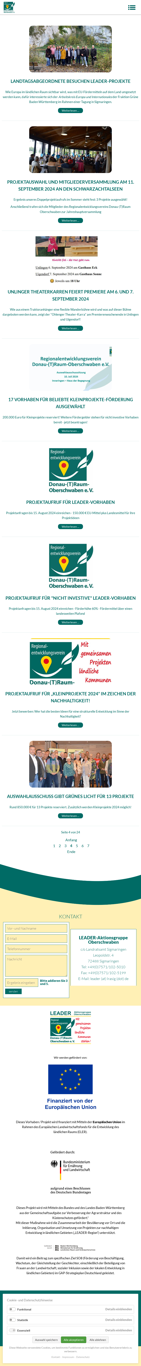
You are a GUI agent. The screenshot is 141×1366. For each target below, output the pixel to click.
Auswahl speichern (46, 1339)
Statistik (22, 1320)
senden (13, 991)
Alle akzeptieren (74, 1339)
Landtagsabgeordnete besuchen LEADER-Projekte (71, 81)
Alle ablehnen (98, 1339)
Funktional (24, 1309)
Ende (71, 851)
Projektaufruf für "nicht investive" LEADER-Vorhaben (71, 598)
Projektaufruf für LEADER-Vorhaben (70, 502)
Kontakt (55, 1357)
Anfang (71, 840)
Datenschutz (83, 1357)
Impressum (68, 1357)
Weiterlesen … (72, 110)
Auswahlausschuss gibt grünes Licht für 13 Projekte (70, 796)
